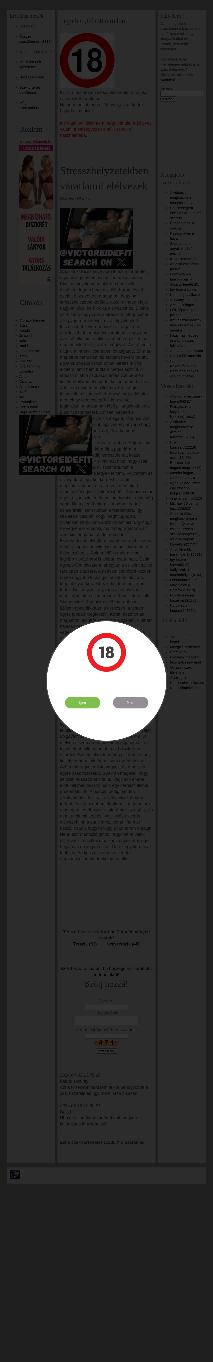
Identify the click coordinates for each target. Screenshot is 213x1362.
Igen (82, 702)
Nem (130, 702)
